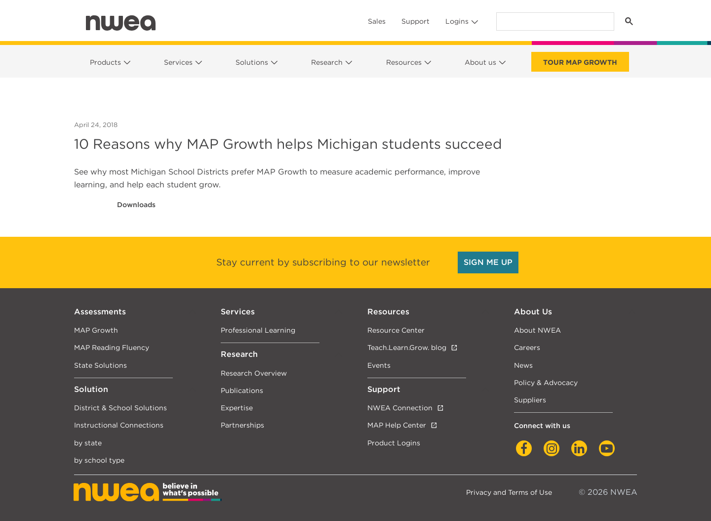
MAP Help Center (396, 425)
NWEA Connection (400, 407)
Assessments (100, 311)
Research (327, 62)
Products (105, 62)
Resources (404, 62)
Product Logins (393, 442)
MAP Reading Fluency (111, 347)
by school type (99, 460)
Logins (457, 21)
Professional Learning (258, 330)
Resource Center (396, 330)
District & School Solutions (120, 407)
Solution (91, 389)
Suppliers (530, 399)
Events (379, 365)
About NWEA (537, 330)
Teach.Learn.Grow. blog (406, 347)
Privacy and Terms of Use (509, 492)
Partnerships (242, 425)
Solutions (252, 62)
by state (88, 442)
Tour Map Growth (580, 62)
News (523, 365)
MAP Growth (96, 330)
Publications (242, 390)
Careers (527, 347)
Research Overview (254, 373)
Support (415, 21)
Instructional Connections (118, 425)
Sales (377, 21)
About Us (533, 311)
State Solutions (100, 365)
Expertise (237, 407)
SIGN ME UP (488, 262)
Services (178, 62)
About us (480, 62)
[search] (554, 21)
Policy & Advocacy (546, 382)
